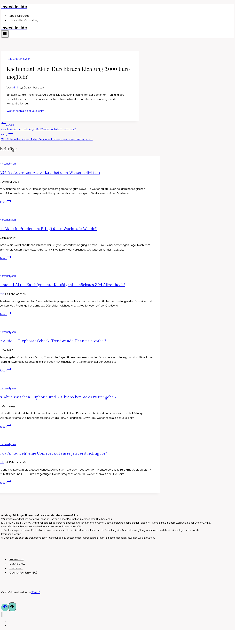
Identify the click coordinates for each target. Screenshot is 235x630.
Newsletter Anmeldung (24, 20)
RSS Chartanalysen (19, 58)
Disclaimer (16, 568)
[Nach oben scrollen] (4, 607)
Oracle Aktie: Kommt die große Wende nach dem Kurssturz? (70, 126)
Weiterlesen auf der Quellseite (25, 110)
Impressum (16, 559)
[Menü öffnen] (5, 34)
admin (15, 87)
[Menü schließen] (2, 614)
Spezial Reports (19, 15)
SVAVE (35, 592)
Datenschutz (17, 563)
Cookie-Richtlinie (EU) (23, 572)
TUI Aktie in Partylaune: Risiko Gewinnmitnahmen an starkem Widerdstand (70, 136)
